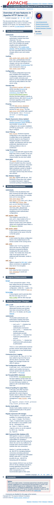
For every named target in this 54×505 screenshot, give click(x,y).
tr (31, 18)
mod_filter (13, 134)
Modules (29, 3)
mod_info (9, 244)
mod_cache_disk (22, 58)
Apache (5, 9)
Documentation (21, 9)
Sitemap (50, 3)
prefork (15, 87)
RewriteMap (13, 297)
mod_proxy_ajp (14, 111)
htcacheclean (25, 65)
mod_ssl (8, 260)
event (28, 87)
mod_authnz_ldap (12, 215)
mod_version (10, 236)
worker (20, 87)
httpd (22, 89)
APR (7, 305)
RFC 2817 (24, 262)
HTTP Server (12, 9)
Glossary (44, 3)
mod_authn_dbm (21, 202)
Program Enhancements (42, 26)
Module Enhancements (42, 24)
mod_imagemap (10, 268)
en (18, 18)
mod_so (29, 290)
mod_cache (13, 58)
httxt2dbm (9, 292)
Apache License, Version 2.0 (21, 497)
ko (24, 18)
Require (14, 226)
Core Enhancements (41, 22)
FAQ (40, 3)
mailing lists (37, 490)
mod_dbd (12, 177)
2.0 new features (20, 26)
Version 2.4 (30, 9)
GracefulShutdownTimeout (18, 94)
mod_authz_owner (12, 228)
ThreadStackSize (25, 377)
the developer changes (24, 48)
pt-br (28, 18)
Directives (35, 3)
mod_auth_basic (15, 199)
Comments (39, 33)
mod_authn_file (15, 200)
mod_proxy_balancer (22, 106)
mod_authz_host (15, 206)
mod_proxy (20, 109)
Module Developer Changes (43, 28)
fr (21, 18)
